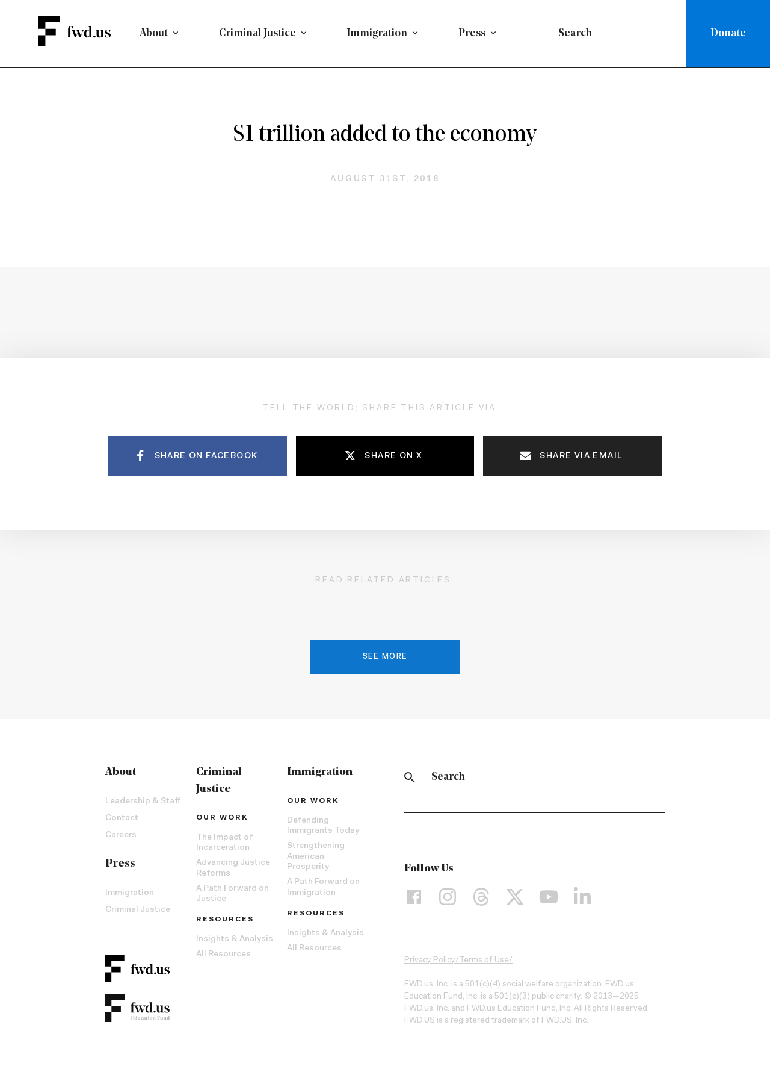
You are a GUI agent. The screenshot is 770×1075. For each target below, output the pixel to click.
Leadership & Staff (142, 804)
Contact (121, 821)
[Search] (409, 780)
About (154, 33)
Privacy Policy (429, 963)
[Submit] (544, 33)
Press (471, 33)
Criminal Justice (257, 33)
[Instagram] (447, 900)
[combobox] (608, 33)
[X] (515, 900)
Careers (121, 838)
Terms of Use (484, 963)
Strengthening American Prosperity (316, 860)
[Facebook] (414, 900)
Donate (728, 33)
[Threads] (481, 900)
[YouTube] (548, 900)
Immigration (376, 33)
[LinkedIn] (582, 900)
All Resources (223, 958)
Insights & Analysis (234, 943)
